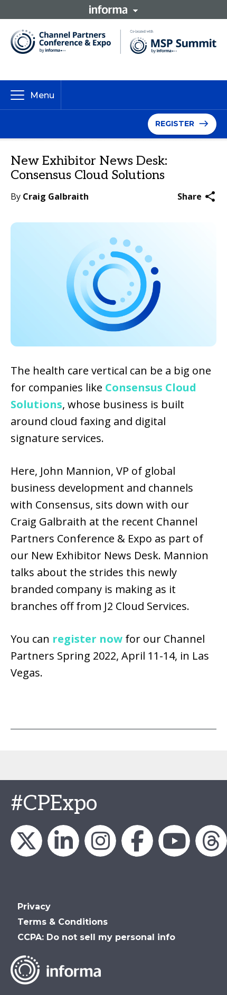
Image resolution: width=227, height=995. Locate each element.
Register (174, 123)
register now (87, 639)
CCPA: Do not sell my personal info (96, 937)
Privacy (34, 907)
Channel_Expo (26, 841)
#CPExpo (54, 803)
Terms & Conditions (62, 922)
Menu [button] (42, 95)
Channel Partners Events (137, 841)
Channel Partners (63, 841)
